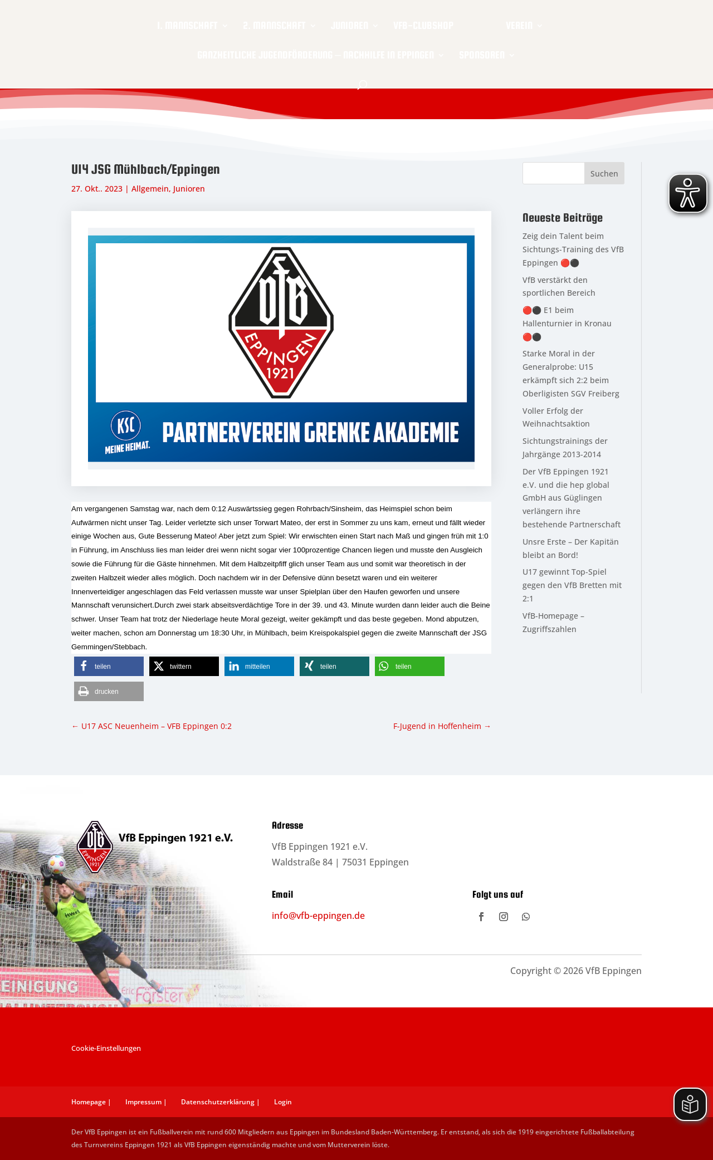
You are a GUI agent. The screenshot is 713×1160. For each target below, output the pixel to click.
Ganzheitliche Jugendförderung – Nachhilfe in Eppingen (315, 56)
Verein (519, 26)
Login (283, 1102)
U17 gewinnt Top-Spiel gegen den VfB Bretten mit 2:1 (572, 585)
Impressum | (146, 1102)
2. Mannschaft (274, 26)
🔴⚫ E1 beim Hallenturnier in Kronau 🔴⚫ (567, 323)
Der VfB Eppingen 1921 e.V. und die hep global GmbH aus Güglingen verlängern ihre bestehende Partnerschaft (571, 498)
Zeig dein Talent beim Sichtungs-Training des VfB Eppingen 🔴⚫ (573, 249)
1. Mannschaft (187, 26)
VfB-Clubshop (423, 26)
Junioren (349, 26)
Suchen (604, 173)
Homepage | (91, 1102)
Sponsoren (482, 56)
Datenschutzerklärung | (220, 1102)
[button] (109, 666)
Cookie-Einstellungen (106, 1048)
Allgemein (150, 188)
